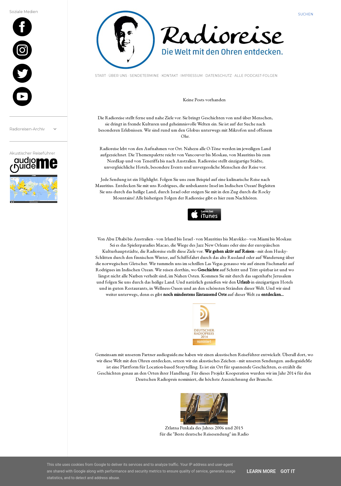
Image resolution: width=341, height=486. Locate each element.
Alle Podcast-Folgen (256, 75)
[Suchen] (305, 14)
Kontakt (170, 75)
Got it (288, 471)
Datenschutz (218, 75)
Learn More (261, 471)
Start (100, 75)
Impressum (191, 75)
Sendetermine (144, 75)
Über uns (117, 75)
